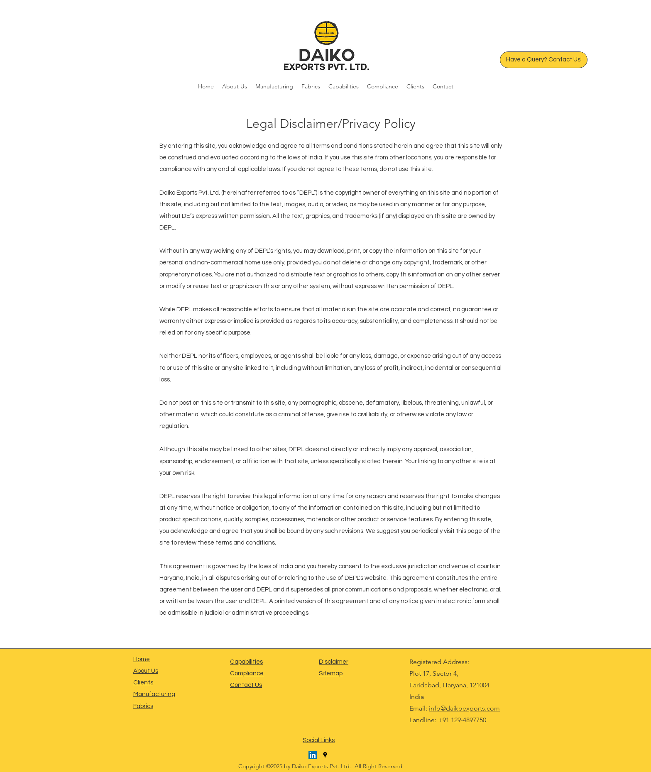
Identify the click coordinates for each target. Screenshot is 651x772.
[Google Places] (325, 755)
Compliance (247, 673)
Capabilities (246, 662)
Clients (143, 682)
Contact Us (246, 685)
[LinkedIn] (312, 755)
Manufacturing (154, 694)
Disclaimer (333, 662)
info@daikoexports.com (464, 708)
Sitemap (331, 673)
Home (141, 659)
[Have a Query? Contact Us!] (543, 59)
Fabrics (143, 706)
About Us (145, 671)
